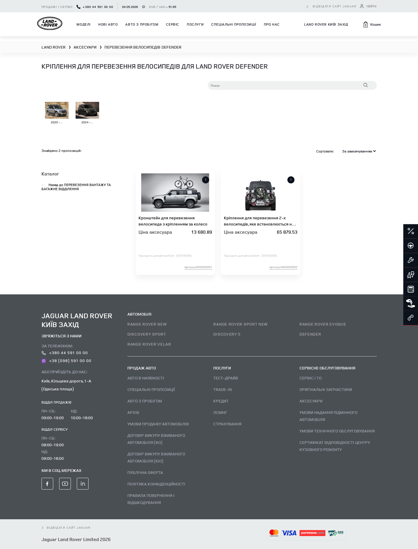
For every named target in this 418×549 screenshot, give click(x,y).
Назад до (76, 187)
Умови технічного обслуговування (337, 431)
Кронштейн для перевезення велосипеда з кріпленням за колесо (173, 221)
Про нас (272, 24)
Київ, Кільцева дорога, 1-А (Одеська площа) (66, 385)
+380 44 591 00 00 (94, 6)
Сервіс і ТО (310, 378)
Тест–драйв (225, 378)
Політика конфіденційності (156, 484)
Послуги (195, 24)
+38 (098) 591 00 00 (66, 360)
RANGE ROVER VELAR (149, 344)
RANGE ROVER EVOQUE (322, 324)
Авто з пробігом (141, 24)
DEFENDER (310, 334)
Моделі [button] (83, 24)
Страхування (227, 424)
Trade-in (222, 389)
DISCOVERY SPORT (146, 334)
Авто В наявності (145, 378)
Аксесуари (310, 401)
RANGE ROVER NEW (147, 324)
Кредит (221, 401)
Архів (133, 412)
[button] (372, 24)
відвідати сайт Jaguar (335, 6)
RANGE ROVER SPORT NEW (240, 324)
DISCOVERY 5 (227, 334)
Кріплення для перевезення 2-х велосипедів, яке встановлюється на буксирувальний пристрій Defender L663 (259, 221)
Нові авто (108, 24)
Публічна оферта (145, 472)
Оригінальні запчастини (325, 389)
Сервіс (172, 24)
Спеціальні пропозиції (233, 24)
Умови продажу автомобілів (158, 424)
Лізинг (220, 412)
